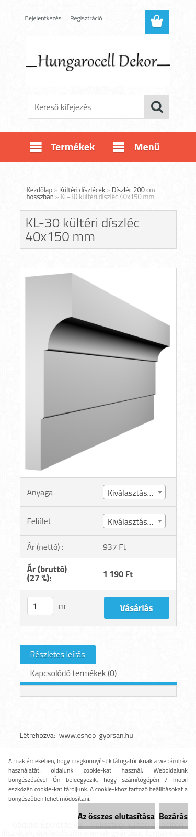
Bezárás (173, 816)
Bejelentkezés (43, 18)
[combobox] (134, 492)
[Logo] (98, 61)
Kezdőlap (40, 189)
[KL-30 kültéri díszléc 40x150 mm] (98, 272)
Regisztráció (86, 18)
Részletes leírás (57, 654)
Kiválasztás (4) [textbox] (133, 521)
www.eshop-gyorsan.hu (96, 735)
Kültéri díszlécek (82, 189)
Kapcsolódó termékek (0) (73, 673)
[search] (157, 107)
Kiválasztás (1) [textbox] (133, 492)
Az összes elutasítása (116, 816)
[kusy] (40, 606)
